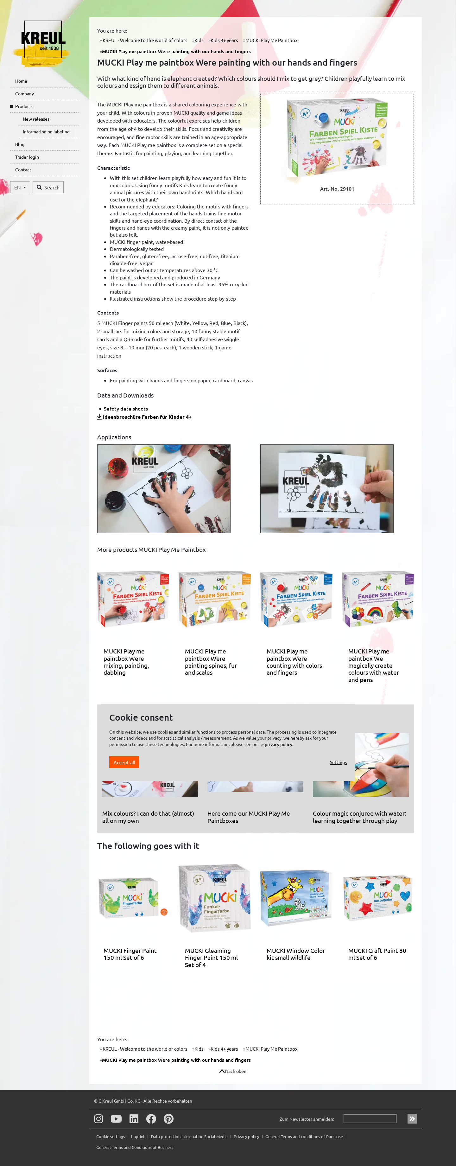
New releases (36, 119)
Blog (19, 144)
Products (24, 106)
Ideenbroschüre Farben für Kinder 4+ (147, 416)
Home (21, 81)
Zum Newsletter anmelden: (307, 1119)
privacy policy (278, 744)
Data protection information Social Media (190, 1136)
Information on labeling (46, 131)
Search (48, 187)
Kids (199, 40)
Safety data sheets (125, 408)
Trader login (27, 157)
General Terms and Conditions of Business (135, 1147)
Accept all (124, 762)
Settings (338, 762)
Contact (23, 169)
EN (18, 187)
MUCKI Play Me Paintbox (271, 40)
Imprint (138, 1136)
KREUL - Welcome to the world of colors (144, 40)
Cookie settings (111, 1136)
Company (24, 93)
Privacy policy (247, 1136)
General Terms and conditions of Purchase (304, 1136)
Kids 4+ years (224, 40)
